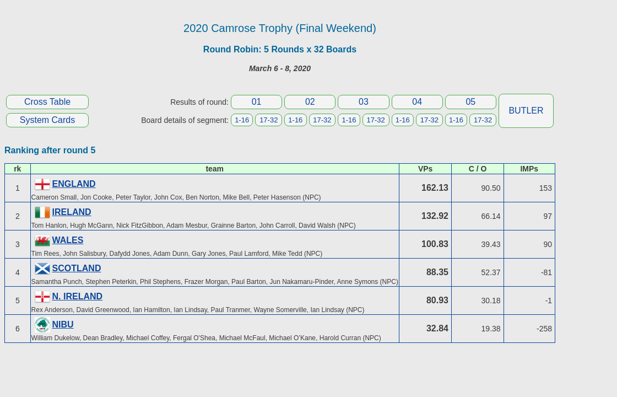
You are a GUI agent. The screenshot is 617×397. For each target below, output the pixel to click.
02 (310, 101)
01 (257, 101)
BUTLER (525, 110)
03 (364, 101)
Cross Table (47, 101)
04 (417, 101)
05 (470, 101)
